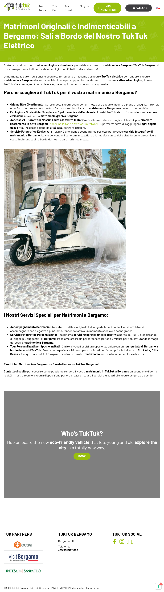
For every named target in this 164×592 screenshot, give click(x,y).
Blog (82, 6)
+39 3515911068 (107, 8)
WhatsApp (138, 8)
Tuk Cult (54, 8)
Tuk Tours (42, 8)
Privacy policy (77, 588)
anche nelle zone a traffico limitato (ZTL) (75, 124)
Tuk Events (69, 8)
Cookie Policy (92, 588)
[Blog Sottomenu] (88, 6)
